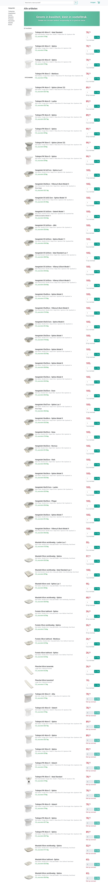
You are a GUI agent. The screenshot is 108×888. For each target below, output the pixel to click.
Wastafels (11, 17)
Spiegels (10, 22)
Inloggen (93, 2)
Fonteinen (11, 19)
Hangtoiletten (11, 13)
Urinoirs (10, 15)
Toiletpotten (11, 11)
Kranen (10, 24)
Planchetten (11, 21)
